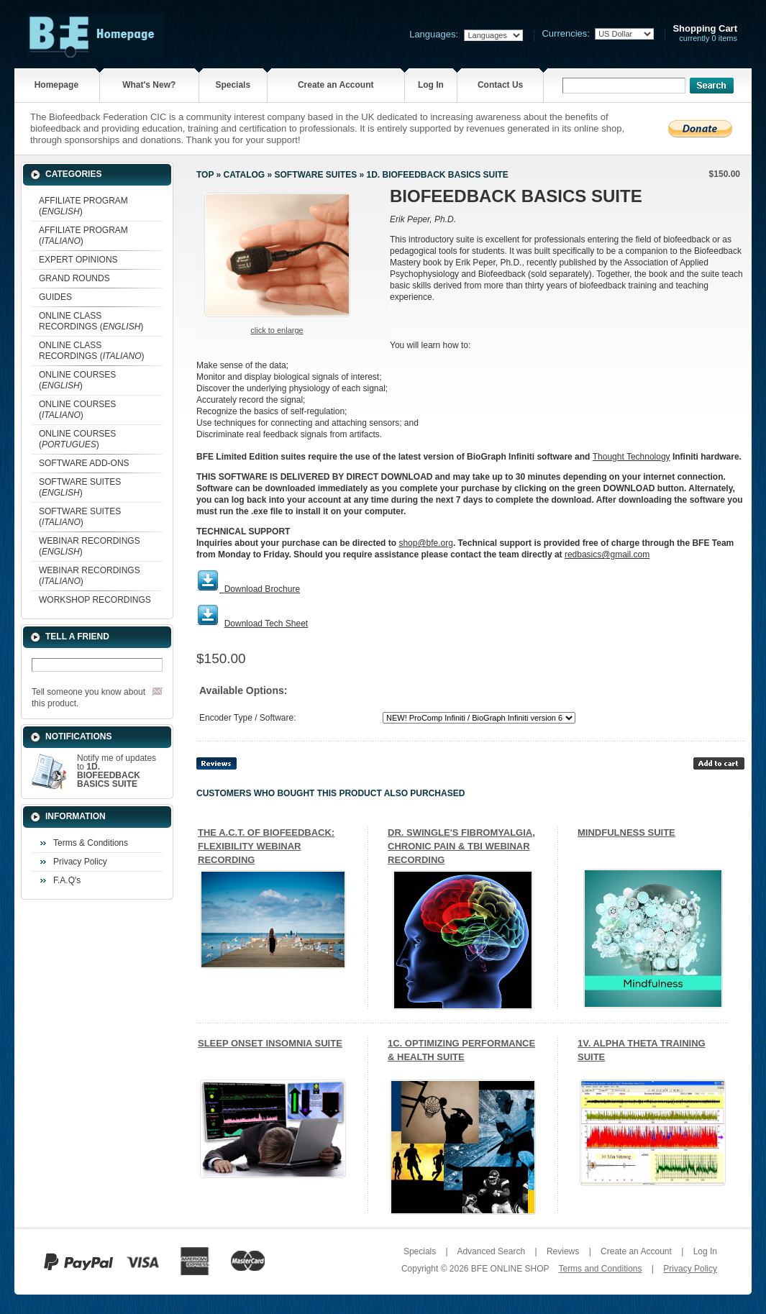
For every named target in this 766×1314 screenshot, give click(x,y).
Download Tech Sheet (266, 624)
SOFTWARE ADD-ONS (84, 463)
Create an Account (336, 85)
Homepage (56, 85)
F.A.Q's (67, 880)
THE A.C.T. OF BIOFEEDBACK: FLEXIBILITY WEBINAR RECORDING (266, 846)
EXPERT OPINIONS (78, 260)
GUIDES (55, 297)
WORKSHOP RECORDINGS (95, 600)
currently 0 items (704, 33)
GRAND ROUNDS (74, 278)
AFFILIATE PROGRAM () (83, 206)
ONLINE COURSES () (77, 380)
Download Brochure (262, 589)
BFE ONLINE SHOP (510, 1269)
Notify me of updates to (116, 771)
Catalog (244, 175)
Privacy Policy (80, 862)
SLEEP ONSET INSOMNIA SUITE (270, 1043)
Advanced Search (491, 1251)
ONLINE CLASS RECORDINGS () (91, 321)
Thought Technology (631, 457)
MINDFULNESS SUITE (626, 832)
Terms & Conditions (90, 843)
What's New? (148, 85)
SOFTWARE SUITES (315, 175)
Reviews (563, 1251)
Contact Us (500, 85)
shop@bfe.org (425, 543)
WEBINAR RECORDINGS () (89, 546)
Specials (232, 85)
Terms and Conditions (600, 1269)
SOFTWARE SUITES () (80, 487)
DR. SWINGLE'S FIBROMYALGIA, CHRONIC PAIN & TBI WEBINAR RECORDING (461, 846)
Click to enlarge (276, 330)
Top (205, 175)
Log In (431, 85)
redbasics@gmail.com (607, 554)
